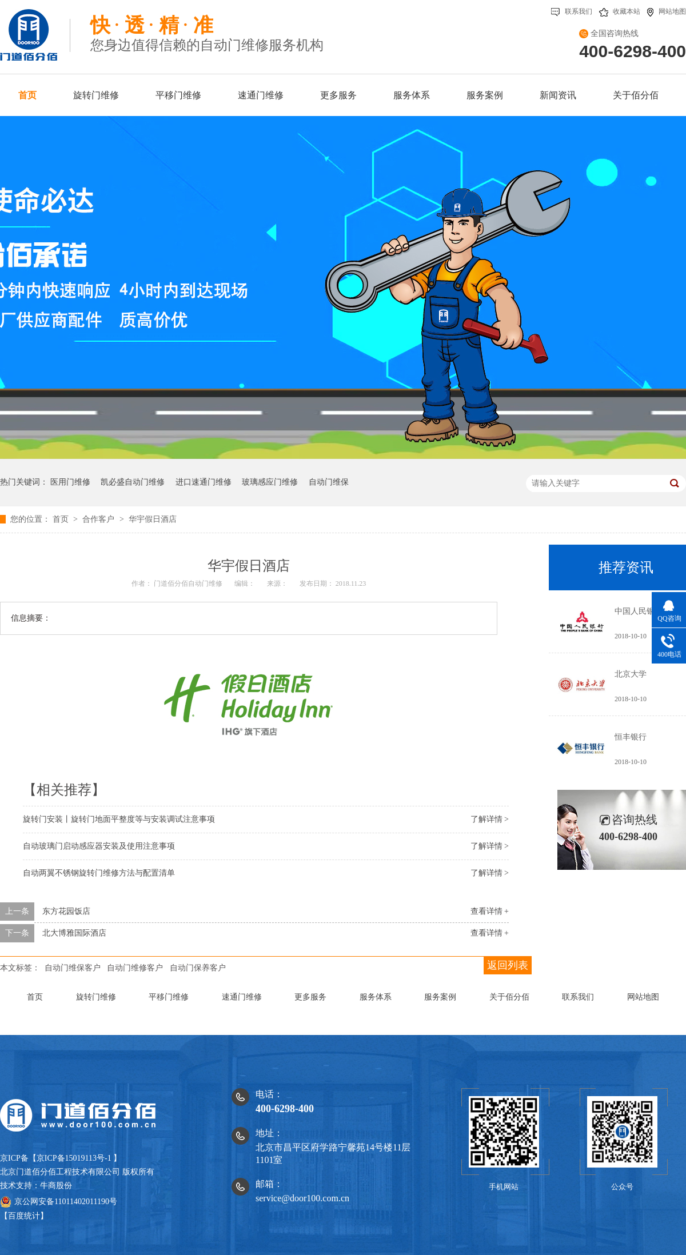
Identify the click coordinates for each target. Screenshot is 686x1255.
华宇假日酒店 (153, 519)
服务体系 (376, 997)
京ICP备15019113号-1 (74, 1158)
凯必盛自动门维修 (133, 482)
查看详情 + (489, 911)
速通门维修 (242, 997)
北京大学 (631, 674)
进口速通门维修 (204, 482)
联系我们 (571, 11)
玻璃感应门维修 (270, 482)
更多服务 (310, 997)
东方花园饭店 (66, 911)
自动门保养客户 (198, 968)
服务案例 (440, 997)
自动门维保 (329, 482)
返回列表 (507, 965)
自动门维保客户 (73, 968)
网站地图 (666, 11)
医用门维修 (70, 482)
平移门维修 (169, 997)
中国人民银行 (639, 611)
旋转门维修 (96, 997)
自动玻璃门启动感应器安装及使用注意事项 (99, 846)
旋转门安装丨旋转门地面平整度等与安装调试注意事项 (119, 819)
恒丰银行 (631, 737)
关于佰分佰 (509, 997)
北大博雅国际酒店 (74, 933)
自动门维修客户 (135, 968)
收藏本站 (619, 11)
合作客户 (99, 519)
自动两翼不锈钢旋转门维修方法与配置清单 (99, 873)
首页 (62, 519)
